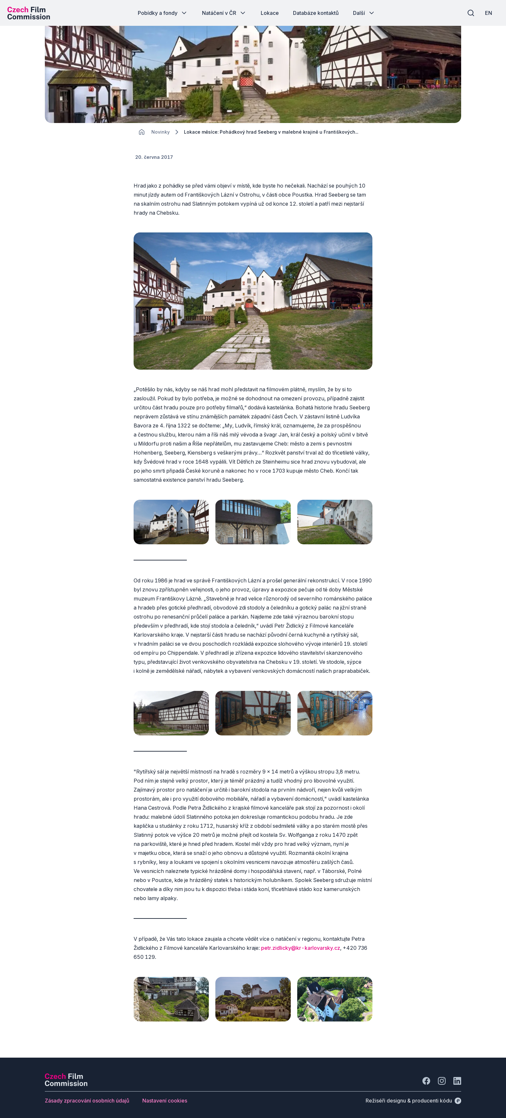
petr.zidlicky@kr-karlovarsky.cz (300, 947)
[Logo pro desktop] (31, 12)
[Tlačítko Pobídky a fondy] (162, 13)
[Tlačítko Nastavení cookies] (164, 1098)
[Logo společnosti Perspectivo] (66, 1081)
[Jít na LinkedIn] (457, 1078)
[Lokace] (160, 135)
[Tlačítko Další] (364, 13)
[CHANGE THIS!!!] (141, 135)
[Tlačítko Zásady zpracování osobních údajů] (87, 1098)
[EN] (486, 13)
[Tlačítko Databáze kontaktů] (316, 13)
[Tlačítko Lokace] (269, 13)
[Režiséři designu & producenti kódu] (413, 1098)
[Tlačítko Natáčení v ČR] (224, 13)
